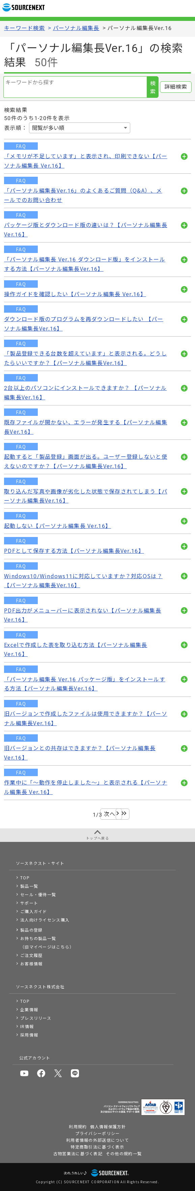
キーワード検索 (24, 28)
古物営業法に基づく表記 (78, 1153)
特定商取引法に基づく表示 (97, 1147)
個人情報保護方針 (108, 1126)
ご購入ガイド (33, 911)
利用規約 (78, 1126)
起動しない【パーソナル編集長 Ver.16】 (57, 526)
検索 (153, 87)
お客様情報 (31, 963)
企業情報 (29, 1009)
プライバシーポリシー (97, 1133)
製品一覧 (29, 886)
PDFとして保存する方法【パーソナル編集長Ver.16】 (74, 551)
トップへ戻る (97, 838)
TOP (25, 877)
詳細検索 (176, 87)
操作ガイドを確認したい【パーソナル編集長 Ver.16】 (75, 294)
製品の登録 (31, 930)
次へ (110, 814)
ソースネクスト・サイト (40, 863)
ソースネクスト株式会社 (40, 986)
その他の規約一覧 (124, 1153)
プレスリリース (35, 1018)
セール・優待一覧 (38, 894)
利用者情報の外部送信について (97, 1140)
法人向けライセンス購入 (44, 920)
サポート (29, 903)
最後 (123, 814)
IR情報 (27, 1026)
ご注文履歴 (31, 955)
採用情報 (29, 1035)
